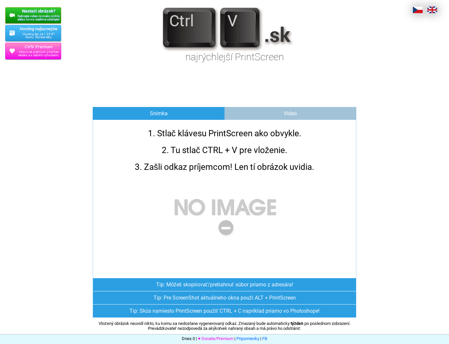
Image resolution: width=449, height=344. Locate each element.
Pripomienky (247, 338)
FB (264, 338)
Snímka (159, 113)
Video (290, 113)
